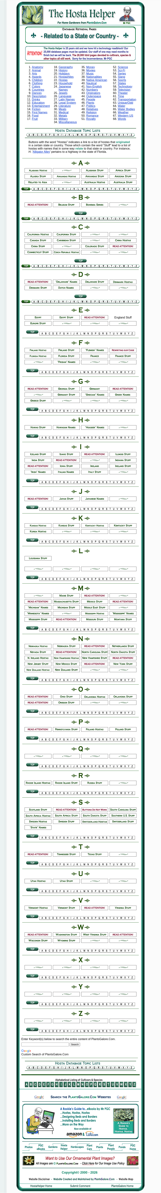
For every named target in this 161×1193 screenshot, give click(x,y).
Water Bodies (126, 109)
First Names (39, 112)
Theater (123, 93)
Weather (123, 112)
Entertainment (41, 105)
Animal (36, 70)
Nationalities (94, 76)
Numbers (92, 89)
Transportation (127, 99)
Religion (91, 112)
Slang (121, 76)
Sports (122, 80)
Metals (63, 115)
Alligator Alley (41, 151)
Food (35, 115)
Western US (125, 115)
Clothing (37, 83)
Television (124, 89)
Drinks (36, 99)
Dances (37, 93)
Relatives (92, 109)
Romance (92, 115)
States (122, 83)
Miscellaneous (68, 122)
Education (38, 102)
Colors (36, 86)
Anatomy (37, 67)
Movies (90, 70)
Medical (63, 112)
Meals (62, 109)
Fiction (36, 109)
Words (122, 118)
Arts (34, 73)
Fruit (35, 118)
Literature (65, 105)
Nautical (91, 83)
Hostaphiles (66, 76)
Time (121, 96)
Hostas (63, 80)
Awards (36, 76)
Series (122, 73)
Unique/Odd (125, 102)
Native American (96, 80)
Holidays (64, 73)
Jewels (63, 93)
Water (121, 105)
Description (39, 96)
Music (90, 73)
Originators (93, 93)
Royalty (91, 118)
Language (65, 96)
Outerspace (93, 96)
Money (90, 67)
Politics (90, 105)
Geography (66, 67)
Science (123, 67)
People (90, 99)
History (63, 70)
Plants (90, 102)
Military (63, 118)
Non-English (94, 86)
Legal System (67, 102)
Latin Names (67, 99)
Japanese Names (65, 88)
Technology (125, 86)
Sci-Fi (121, 70)
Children (37, 80)
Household (65, 83)
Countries (38, 89)
